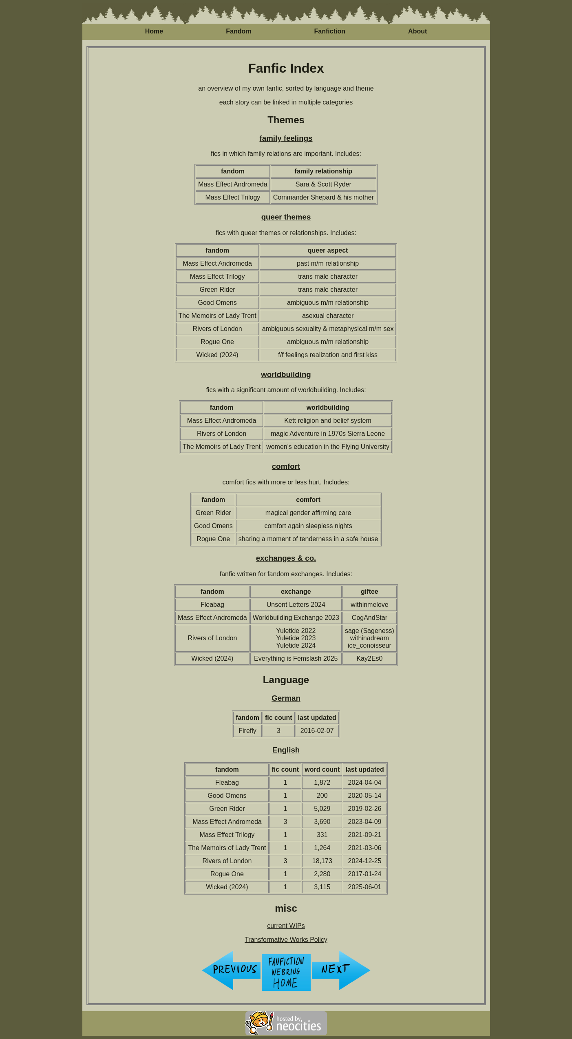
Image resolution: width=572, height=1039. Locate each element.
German (286, 698)
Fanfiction (329, 31)
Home (154, 31)
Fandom (238, 31)
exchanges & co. (286, 558)
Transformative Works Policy (286, 939)
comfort (286, 466)
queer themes (286, 217)
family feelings (286, 138)
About (417, 31)
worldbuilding (286, 374)
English (286, 750)
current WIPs (286, 925)
